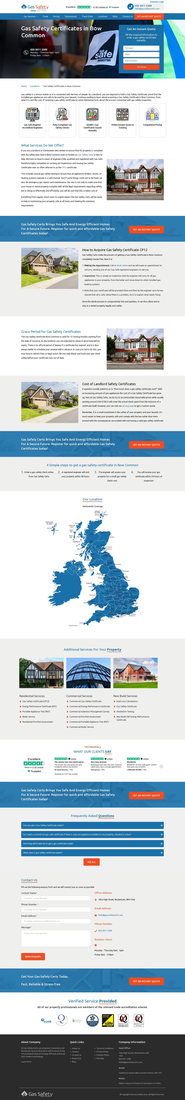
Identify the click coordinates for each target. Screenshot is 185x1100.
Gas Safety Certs (85, 155)
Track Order (87, 16)
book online (122, 265)
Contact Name (29, 893)
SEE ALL (91, 862)
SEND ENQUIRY (33, 956)
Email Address (29, 916)
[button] (30, 16)
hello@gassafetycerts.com (147, 9)
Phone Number (30, 904)
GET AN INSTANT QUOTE (149, 16)
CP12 (64, 167)
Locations (102, 16)
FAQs (115, 16)
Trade (45, 16)
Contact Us (128, 16)
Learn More (26, 1062)
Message (26, 927)
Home (24, 86)
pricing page (128, 406)
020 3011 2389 (143, 5)
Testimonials (71, 16)
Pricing (56, 16)
